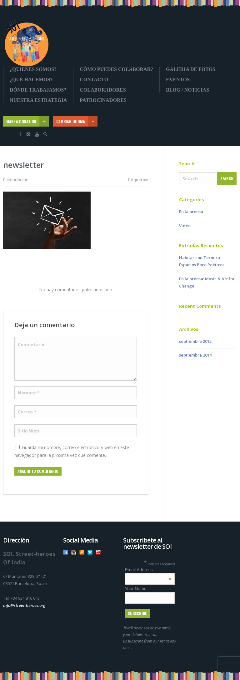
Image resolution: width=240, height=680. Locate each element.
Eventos (178, 79)
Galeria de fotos (190, 69)
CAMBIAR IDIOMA (77, 121)
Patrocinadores (103, 100)
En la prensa (191, 211)
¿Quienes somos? (33, 69)
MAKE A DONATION (27, 121)
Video (185, 225)
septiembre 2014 (195, 355)
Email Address (148, 569)
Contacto (94, 79)
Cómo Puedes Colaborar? (116, 69)
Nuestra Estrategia (38, 100)
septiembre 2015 (195, 341)
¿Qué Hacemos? (31, 79)
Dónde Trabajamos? (38, 90)
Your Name (136, 588)
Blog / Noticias (187, 90)
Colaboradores (103, 90)
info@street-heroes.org (24, 605)
